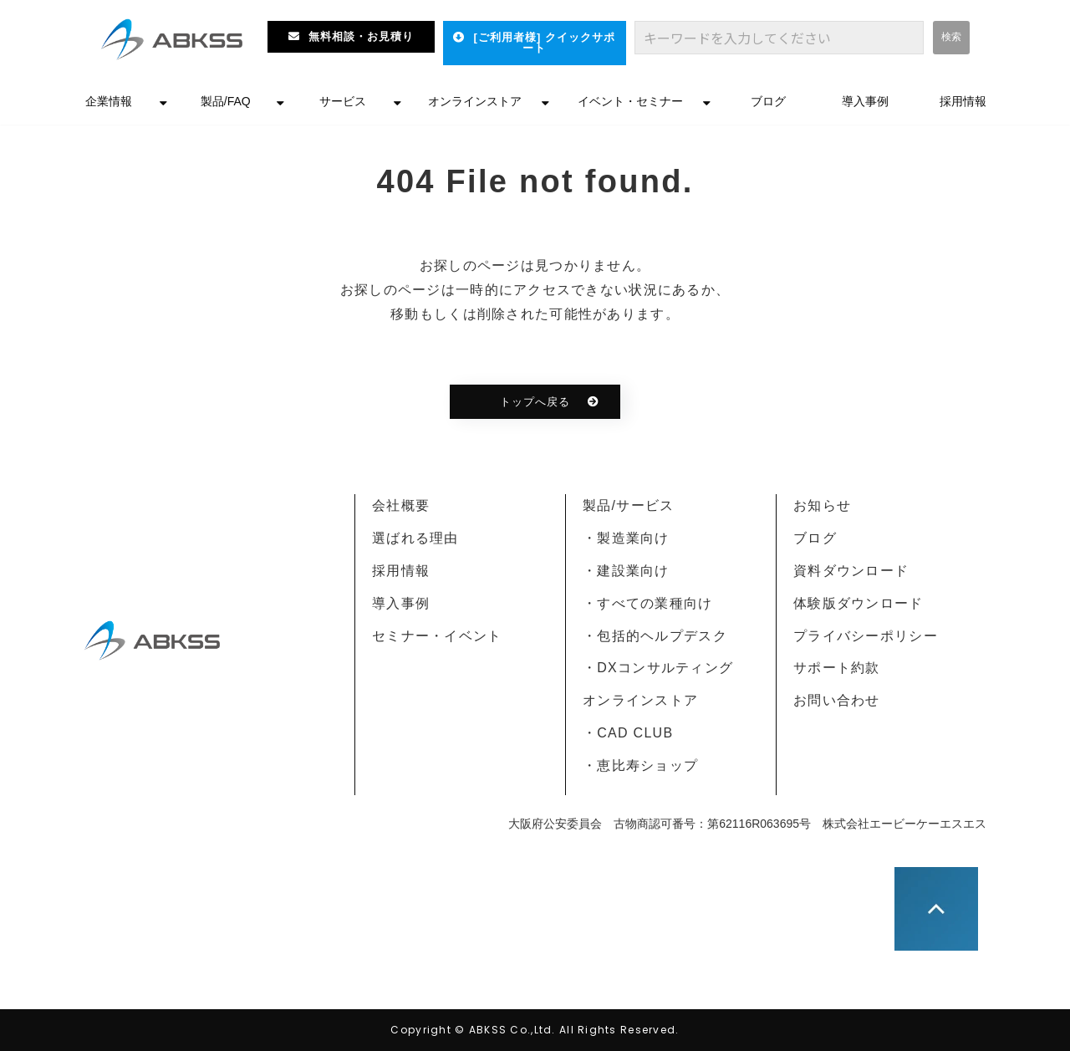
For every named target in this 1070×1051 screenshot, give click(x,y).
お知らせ (822, 505)
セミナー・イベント (437, 636)
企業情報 (108, 101)
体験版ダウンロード (858, 603)
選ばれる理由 (415, 538)
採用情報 (963, 101)
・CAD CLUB (628, 733)
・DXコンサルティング (658, 668)
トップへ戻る (535, 401)
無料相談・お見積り (361, 36)
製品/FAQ (226, 101)
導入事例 (865, 101)
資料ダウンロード (851, 571)
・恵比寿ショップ (640, 765)
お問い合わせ (836, 700)
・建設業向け (626, 571)
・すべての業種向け (648, 603)
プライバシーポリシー (865, 636)
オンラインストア (475, 101)
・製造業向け (626, 538)
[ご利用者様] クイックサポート (544, 42)
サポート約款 (836, 668)
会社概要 (401, 505)
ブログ (768, 101)
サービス (342, 101)
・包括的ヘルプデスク (655, 636)
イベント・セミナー (630, 101)
